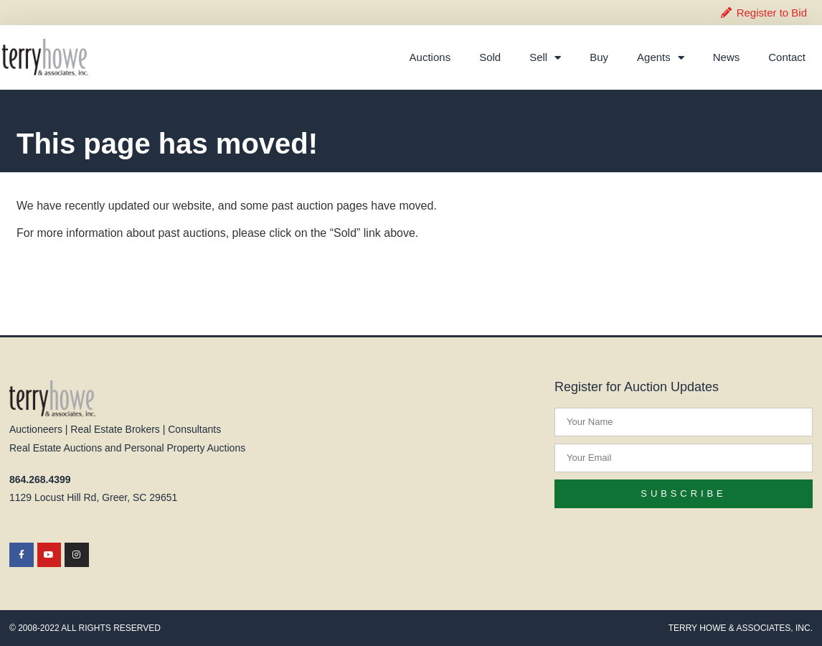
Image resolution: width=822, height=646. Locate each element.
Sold (490, 57)
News (726, 57)
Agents (660, 57)
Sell (545, 57)
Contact (787, 57)
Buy (599, 57)
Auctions (430, 57)
